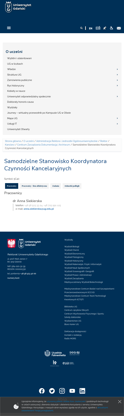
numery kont (13, 278)
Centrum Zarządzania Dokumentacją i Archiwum (43, 144)
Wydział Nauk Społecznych (77, 268)
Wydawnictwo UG (72, 321)
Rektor (103, 141)
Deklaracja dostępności (75, 331)
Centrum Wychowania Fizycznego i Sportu (84, 314)
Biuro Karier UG (71, 324)
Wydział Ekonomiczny (74, 253)
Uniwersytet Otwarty (18, 129)
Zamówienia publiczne (19, 80)
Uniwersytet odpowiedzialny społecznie (29, 96)
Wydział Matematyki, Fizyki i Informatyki (83, 264)
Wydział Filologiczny (74, 257)
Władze (11, 69)
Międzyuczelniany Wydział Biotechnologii (83, 282)
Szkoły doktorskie (72, 317)
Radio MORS (70, 338)
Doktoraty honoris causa (20, 101)
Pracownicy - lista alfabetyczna (34, 186)
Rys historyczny (15, 85)
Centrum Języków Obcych (76, 310)
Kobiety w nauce (16, 91)
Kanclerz (10, 144)
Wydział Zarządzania (74, 278)
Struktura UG (14, 74)
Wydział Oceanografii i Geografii (79, 271)
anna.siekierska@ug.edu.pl (39, 208)
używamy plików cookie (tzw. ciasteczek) (66, 401)
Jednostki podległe (71, 186)
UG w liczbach (15, 63)
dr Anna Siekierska (27, 201)
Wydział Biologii (71, 246)
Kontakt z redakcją (73, 335)
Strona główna (13, 141)
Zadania (55, 186)
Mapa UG (12, 118)
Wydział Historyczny (73, 261)
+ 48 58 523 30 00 (28, 273)
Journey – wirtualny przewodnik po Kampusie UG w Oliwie (39, 112)
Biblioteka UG (70, 306)
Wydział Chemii (71, 250)
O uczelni (14, 51)
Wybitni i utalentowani (19, 58)
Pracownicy (11, 186)
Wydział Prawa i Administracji (78, 275)
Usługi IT (12, 123)
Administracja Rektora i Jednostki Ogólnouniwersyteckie (67, 141)
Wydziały (12, 107)
